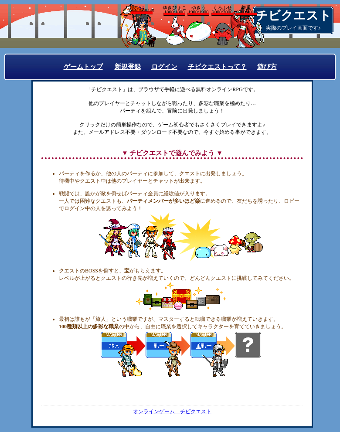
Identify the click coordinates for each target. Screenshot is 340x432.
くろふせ (222, 10)
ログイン (164, 66)
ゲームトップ (83, 66)
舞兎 (246, 10)
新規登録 (128, 66)
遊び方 (267, 66)
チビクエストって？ (217, 66)
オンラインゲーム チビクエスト (172, 411)
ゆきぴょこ (174, 10)
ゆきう (198, 10)
